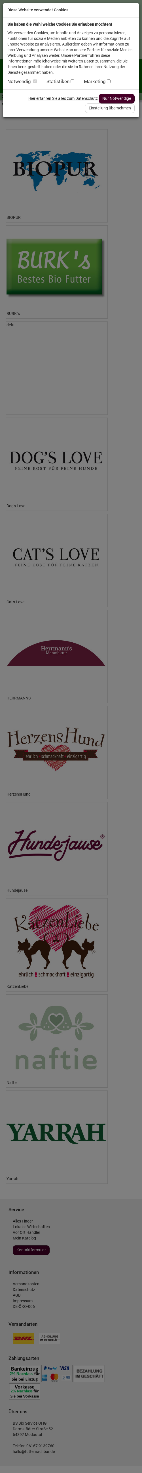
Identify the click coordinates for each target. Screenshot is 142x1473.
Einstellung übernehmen (110, 108)
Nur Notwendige (116, 98)
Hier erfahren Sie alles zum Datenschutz (63, 98)
